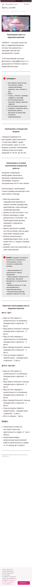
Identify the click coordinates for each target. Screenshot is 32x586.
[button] (26, 4)
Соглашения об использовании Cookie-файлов (8, 582)
